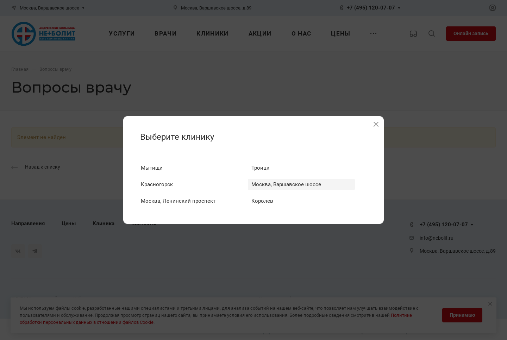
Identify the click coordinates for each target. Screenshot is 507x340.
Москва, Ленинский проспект (178, 201)
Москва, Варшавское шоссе (286, 184)
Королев (262, 201)
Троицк (260, 168)
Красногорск (157, 184)
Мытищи (152, 168)
